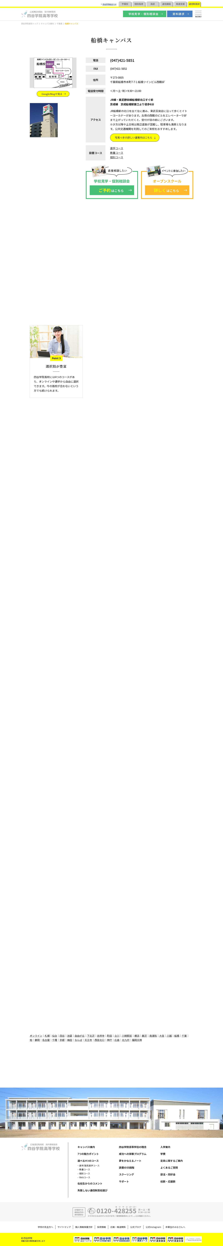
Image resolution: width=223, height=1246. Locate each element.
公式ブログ (135, 1227)
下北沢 (91, 1036)
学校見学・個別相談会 (143, 14)
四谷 (62, 1036)
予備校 (125, 3)
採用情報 (101, 1227)
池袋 (69, 1036)
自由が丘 (80, 1036)
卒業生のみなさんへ (175, 1227)
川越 (169, 1036)
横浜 (136, 1036)
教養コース (116, 153)
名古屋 (46, 1040)
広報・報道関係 (118, 1227)
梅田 (69, 1040)
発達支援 (180, 3)
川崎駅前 (127, 1036)
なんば (78, 1040)
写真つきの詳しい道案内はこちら (133, 137)
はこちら (111, 190)
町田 (109, 1036)
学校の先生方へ (45, 1227)
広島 (116, 1040)
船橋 (176, 1036)
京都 (62, 1040)
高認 (152, 3)
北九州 (125, 1040)
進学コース (116, 148)
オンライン (36, 1036)
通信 (166, 3)
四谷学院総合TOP (109, 4)
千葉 (184, 1036)
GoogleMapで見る (52, 93)
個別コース (116, 157)
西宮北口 (99, 1040)
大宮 (161, 1036)
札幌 (47, 1036)
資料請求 (179, 14)
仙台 (54, 1036)
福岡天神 (137, 1040)
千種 (54, 1040)
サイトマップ (64, 1227)
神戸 (109, 1040)
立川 (116, 1036)
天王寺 (88, 1040)
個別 (138, 3)
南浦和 (153, 1036)
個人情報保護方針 (84, 1227)
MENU (198, 16)
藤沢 (144, 1036)
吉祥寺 (100, 1036)
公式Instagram (153, 1227)
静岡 (37, 1040)
